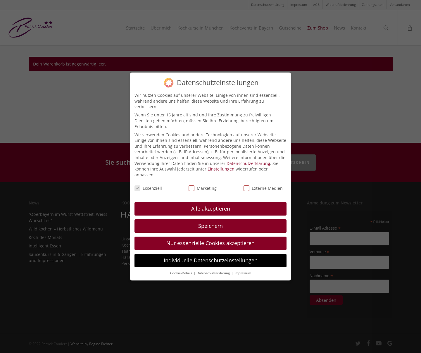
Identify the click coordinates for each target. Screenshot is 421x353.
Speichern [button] (210, 222)
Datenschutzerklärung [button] (214, 270)
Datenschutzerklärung (248, 160)
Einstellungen (221, 165)
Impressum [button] (242, 270)
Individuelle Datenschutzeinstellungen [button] (211, 257)
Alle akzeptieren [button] (210, 205)
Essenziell (148, 184)
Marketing (203, 184)
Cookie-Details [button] (181, 270)
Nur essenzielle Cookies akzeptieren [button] (210, 239)
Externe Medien (263, 184)
